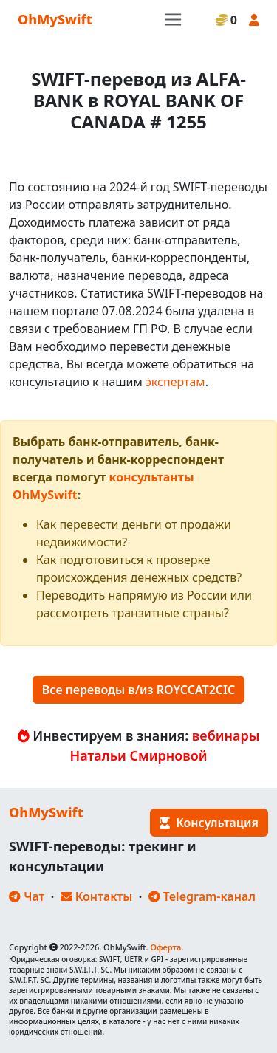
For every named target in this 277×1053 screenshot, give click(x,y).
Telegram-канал (202, 896)
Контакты (97, 896)
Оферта (165, 947)
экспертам (175, 382)
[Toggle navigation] (173, 19)
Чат (26, 896)
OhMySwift (55, 19)
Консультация (209, 822)
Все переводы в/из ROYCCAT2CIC (138, 690)
